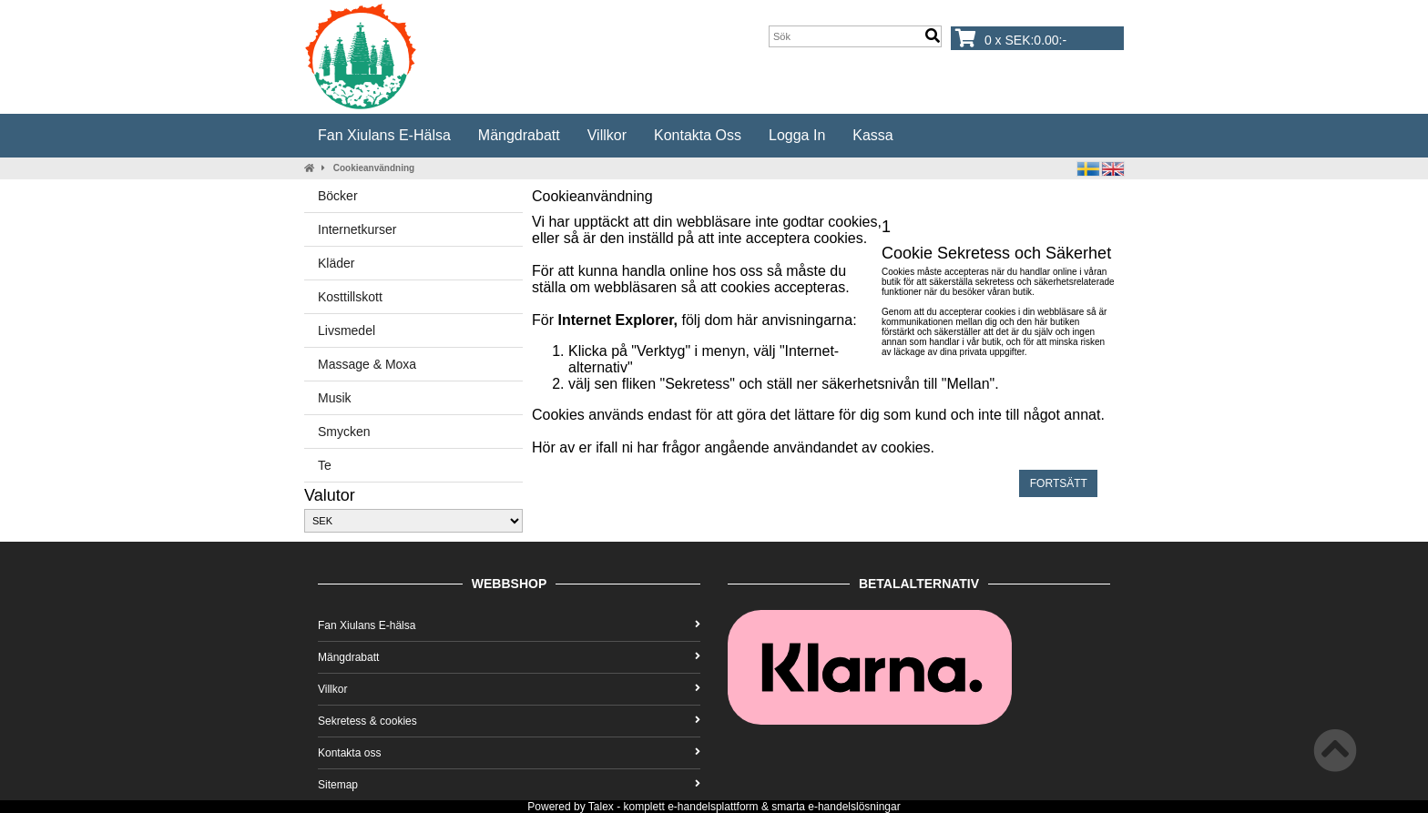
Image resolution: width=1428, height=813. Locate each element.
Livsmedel (346, 330)
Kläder (336, 263)
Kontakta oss (697, 135)
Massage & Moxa (367, 364)
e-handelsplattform (713, 806)
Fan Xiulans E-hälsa (384, 135)
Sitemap (509, 784)
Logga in (797, 135)
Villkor (607, 135)
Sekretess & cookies (509, 721)
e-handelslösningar (854, 806)
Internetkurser (357, 229)
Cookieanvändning (373, 168)
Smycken (344, 431)
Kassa (872, 135)
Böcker (338, 195)
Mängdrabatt (519, 135)
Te (325, 465)
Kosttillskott (350, 297)
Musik (335, 398)
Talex (601, 806)
